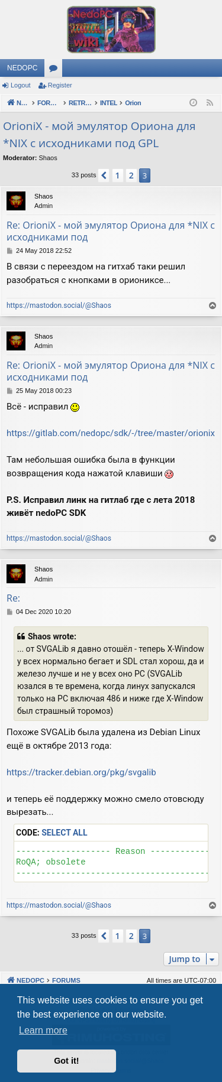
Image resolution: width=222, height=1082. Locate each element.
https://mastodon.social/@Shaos (59, 305)
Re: (13, 598)
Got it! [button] (66, 1060)
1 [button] (117, 175)
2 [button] (131, 175)
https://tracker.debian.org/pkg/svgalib (81, 772)
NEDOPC (22, 68)
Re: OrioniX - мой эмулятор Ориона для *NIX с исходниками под (111, 231)
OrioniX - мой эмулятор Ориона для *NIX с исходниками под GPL (99, 134)
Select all (64, 832)
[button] (104, 175)
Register (60, 85)
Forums (55, 70)
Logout (21, 85)
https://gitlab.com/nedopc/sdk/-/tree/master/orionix (111, 433)
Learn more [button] (43, 1030)
